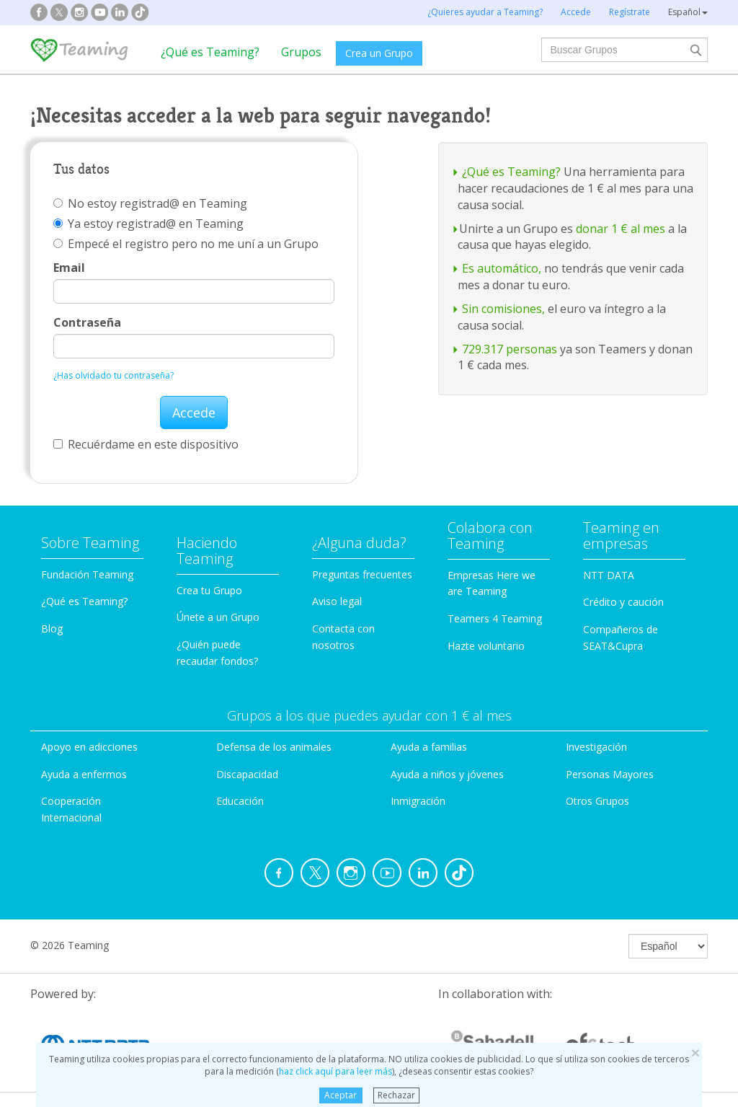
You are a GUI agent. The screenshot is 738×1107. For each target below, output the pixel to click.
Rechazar (396, 1095)
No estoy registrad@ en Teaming (150, 203)
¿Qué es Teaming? (210, 52)
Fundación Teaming (87, 574)
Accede (193, 412)
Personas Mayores (610, 774)
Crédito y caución (623, 602)
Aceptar (340, 1095)
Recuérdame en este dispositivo (146, 444)
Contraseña (87, 322)
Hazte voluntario (486, 646)
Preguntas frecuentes (362, 574)
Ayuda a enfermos (84, 774)
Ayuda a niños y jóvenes (447, 774)
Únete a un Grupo (218, 617)
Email (69, 267)
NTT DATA (608, 575)
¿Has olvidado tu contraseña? (113, 375)
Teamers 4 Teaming (495, 618)
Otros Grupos (597, 801)
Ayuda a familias (429, 747)
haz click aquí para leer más (335, 1071)
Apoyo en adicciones (89, 747)
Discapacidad (247, 774)
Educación (240, 801)
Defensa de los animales (274, 747)
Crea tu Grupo (209, 590)
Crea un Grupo (379, 53)
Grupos (301, 52)
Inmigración (418, 801)
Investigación (596, 747)
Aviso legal (337, 601)
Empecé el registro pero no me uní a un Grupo (186, 244)
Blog (52, 628)
